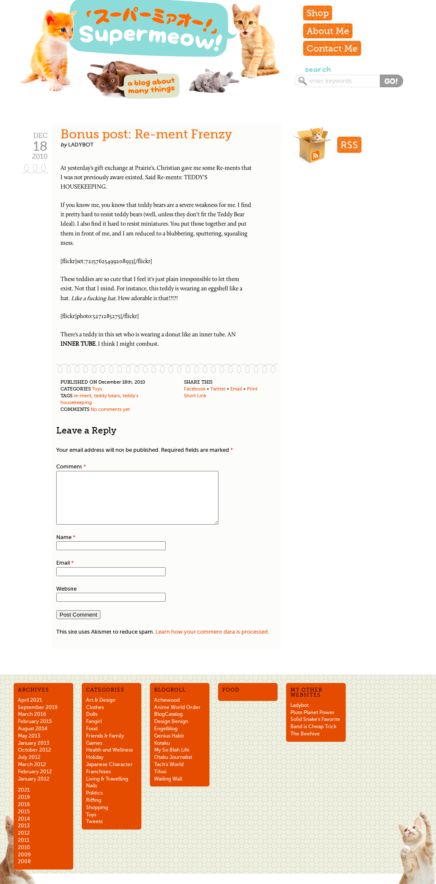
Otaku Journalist (173, 767)
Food (92, 739)
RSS (349, 145)
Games (94, 753)
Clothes (95, 717)
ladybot (81, 144)
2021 (24, 800)
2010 (24, 858)
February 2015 (35, 732)
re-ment (83, 396)
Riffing (93, 810)
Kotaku (162, 753)
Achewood (167, 710)
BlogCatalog (168, 724)
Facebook (195, 389)
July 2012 (29, 767)
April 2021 (30, 710)
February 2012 (35, 782)
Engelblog (166, 739)
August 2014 (32, 739)
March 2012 (32, 775)
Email (236, 389)
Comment (71, 466)
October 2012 (34, 760)
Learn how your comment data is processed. (212, 642)
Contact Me (332, 48)
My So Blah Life (171, 760)
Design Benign (171, 732)
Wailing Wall (168, 789)
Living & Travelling (107, 789)
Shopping (97, 818)
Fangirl (94, 732)
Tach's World (169, 775)
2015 (24, 822)
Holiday (94, 767)
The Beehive (305, 744)
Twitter (218, 389)
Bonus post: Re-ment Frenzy (146, 134)
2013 (24, 836)
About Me (328, 31)
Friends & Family (105, 746)
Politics (94, 803)
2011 (23, 850)
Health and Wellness (109, 760)
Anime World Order (177, 717)
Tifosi (160, 782)
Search (317, 69)
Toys (97, 389)
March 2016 (32, 724)
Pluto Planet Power (312, 723)
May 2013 (29, 746)
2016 (24, 815)
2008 (24, 872)
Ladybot (299, 715)
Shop (318, 13)
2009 (24, 865)
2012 (24, 843)
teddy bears (107, 396)
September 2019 (37, 717)
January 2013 (33, 753)
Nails (91, 796)
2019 (24, 807)
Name (65, 547)
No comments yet (110, 409)
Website (66, 599)
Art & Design (100, 710)
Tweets (94, 832)
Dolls (92, 724)
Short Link (195, 396)
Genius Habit (169, 746)
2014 (24, 829)
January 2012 (33, 789)
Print (252, 389)
